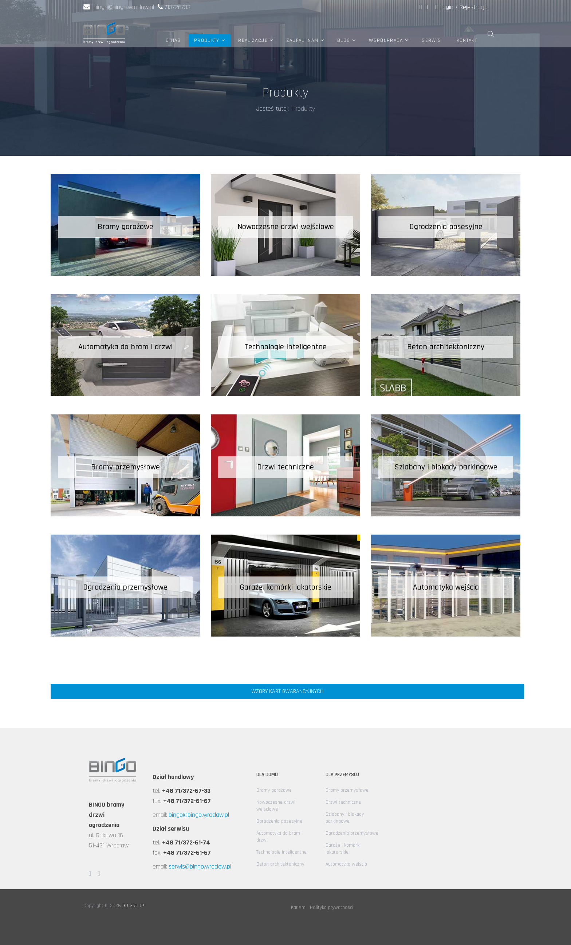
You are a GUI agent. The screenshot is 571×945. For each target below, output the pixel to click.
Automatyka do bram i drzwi (279, 836)
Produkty (207, 40)
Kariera (298, 907)
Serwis (431, 40)
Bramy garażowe (274, 790)
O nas (173, 40)
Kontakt (467, 40)
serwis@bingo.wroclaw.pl (200, 866)
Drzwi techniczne (343, 802)
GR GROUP (133, 905)
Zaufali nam (303, 40)
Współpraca (386, 40)
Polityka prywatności (331, 907)
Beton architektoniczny (280, 864)
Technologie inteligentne (281, 852)
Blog (343, 40)
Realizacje (253, 40)
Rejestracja (474, 7)
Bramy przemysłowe (347, 790)
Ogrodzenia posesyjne (279, 821)
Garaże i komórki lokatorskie (343, 848)
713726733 (177, 7)
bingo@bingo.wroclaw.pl (118, 7)
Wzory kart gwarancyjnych (287, 691)
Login (445, 7)
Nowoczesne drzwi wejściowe (275, 805)
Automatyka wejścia (346, 864)
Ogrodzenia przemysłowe (352, 833)
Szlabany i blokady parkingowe (345, 817)
